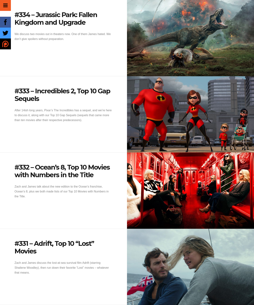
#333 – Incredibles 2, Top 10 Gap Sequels (62, 95)
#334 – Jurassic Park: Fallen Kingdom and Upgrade (56, 18)
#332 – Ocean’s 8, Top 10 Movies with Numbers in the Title (62, 171)
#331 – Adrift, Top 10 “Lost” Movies (54, 247)
